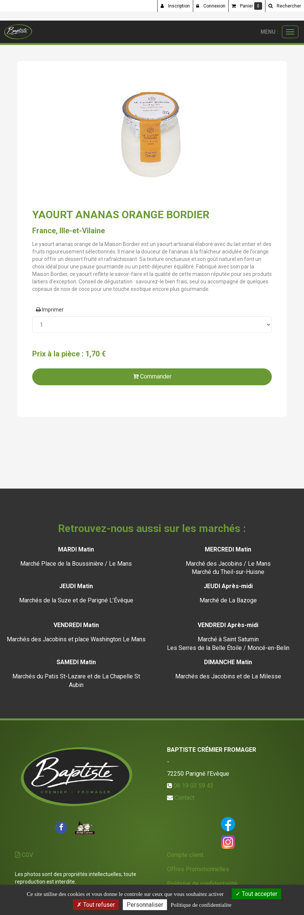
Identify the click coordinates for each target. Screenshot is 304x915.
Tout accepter (256, 893)
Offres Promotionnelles (198, 869)
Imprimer (50, 310)
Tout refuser (96, 904)
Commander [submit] (152, 376)
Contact (184, 797)
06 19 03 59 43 (193, 785)
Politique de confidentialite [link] (201, 905)
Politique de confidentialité (202, 883)
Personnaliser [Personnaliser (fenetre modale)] (145, 904)
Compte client (185, 854)
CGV (24, 854)
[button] (284, 6)
